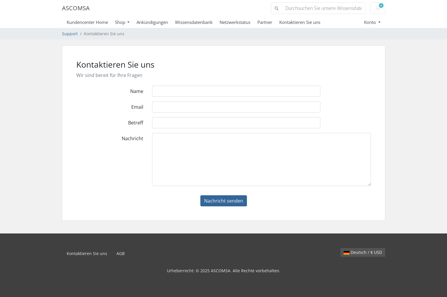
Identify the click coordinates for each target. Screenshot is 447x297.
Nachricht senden (223, 201)
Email (137, 107)
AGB (120, 253)
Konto (370, 22)
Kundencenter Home (87, 22)
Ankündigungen (152, 22)
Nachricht (132, 138)
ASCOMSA (76, 8)
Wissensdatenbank (194, 22)
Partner (264, 22)
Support (70, 33)
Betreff (135, 122)
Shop (120, 22)
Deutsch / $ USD (363, 252)
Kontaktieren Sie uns (299, 22)
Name (136, 91)
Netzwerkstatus (235, 22)
